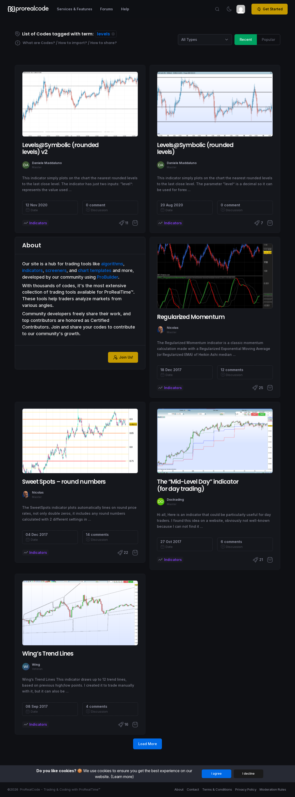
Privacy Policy (245, 789)
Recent (246, 39)
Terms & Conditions (217, 789)
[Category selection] (205, 39)
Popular (268, 39)
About (179, 789)
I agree (216, 773)
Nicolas (172, 328)
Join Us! (123, 357)
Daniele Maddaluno (47, 163)
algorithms (112, 263)
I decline (248, 773)
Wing (36, 664)
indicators (32, 270)
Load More (147, 744)
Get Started (270, 9)
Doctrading (175, 499)
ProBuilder (107, 277)
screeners (56, 270)
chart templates (94, 270)
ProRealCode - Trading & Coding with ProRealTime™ (60, 789)
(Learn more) (122, 776)
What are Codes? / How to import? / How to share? (66, 43)
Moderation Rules (273, 789)
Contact (193, 789)
